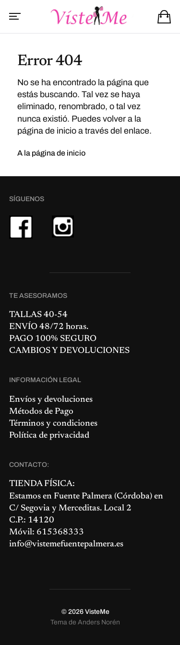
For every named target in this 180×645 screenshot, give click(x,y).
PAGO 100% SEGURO (52, 339)
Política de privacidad (49, 435)
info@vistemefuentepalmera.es (66, 544)
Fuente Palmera (83, 496)
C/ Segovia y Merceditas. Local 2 (70, 508)
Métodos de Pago (41, 411)
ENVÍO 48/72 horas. (48, 327)
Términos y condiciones (53, 423)
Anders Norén (99, 622)
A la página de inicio (51, 153)
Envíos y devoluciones (51, 400)
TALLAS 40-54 (38, 315)
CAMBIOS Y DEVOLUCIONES (69, 351)
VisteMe (97, 611)
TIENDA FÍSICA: (42, 484)
